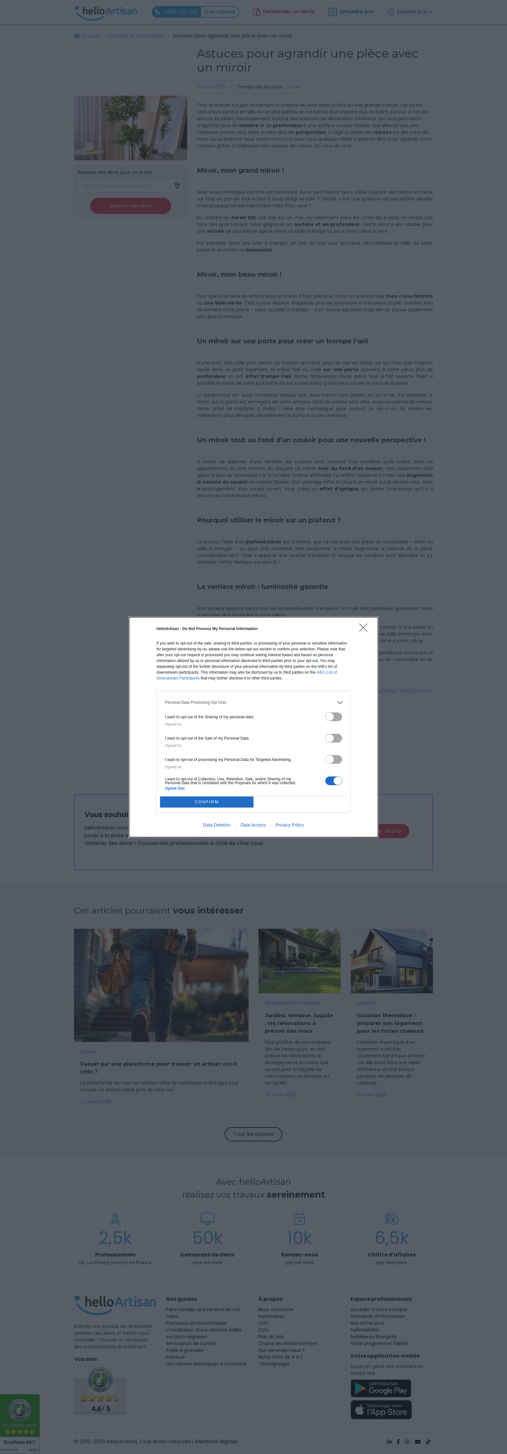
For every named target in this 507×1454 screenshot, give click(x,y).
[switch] (333, 716)
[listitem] (253, 702)
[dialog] (253, 727)
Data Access (253, 825)
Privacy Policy (290, 825)
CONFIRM (207, 801)
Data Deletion (217, 825)
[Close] (365, 630)
